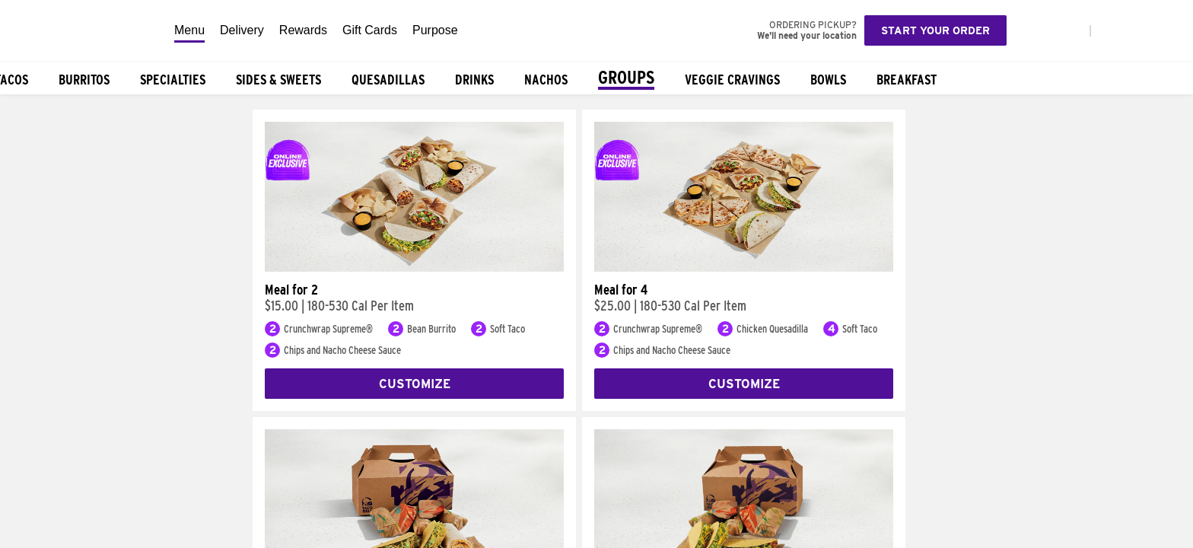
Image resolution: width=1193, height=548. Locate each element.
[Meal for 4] (743, 268)
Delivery (242, 30)
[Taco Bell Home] (83, 30)
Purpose (435, 30)
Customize (414, 384)
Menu (189, 30)
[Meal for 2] (414, 268)
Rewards (303, 30)
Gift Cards (369, 30)
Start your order (935, 30)
